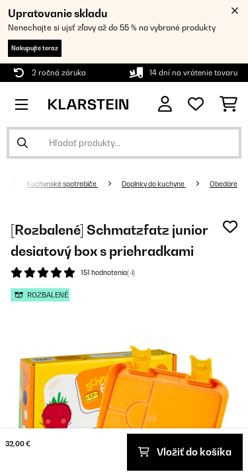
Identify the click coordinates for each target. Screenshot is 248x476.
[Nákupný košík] (228, 104)
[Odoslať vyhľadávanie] (22, 143)
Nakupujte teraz (34, 48)
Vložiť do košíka (184, 451)
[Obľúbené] (196, 104)
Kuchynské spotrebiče (62, 184)
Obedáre (223, 184)
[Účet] (165, 104)
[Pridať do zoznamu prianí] (230, 226)
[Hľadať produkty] (124, 143)
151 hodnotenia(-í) (108, 272)
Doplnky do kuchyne (154, 184)
